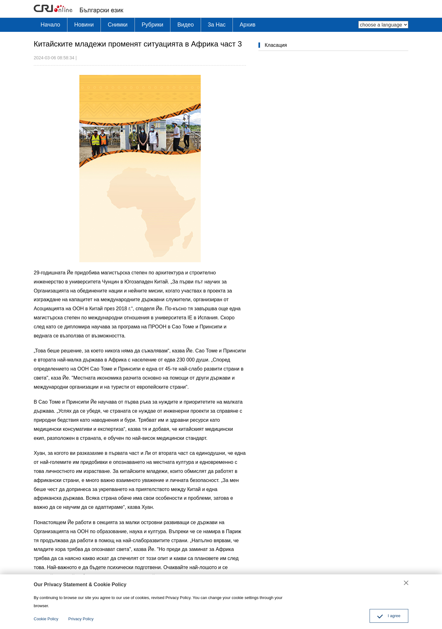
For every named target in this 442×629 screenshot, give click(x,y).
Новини (84, 25)
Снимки (117, 25)
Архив (247, 25)
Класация (276, 45)
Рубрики (153, 25)
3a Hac (217, 25)
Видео (185, 25)
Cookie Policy (46, 619)
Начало (50, 25)
